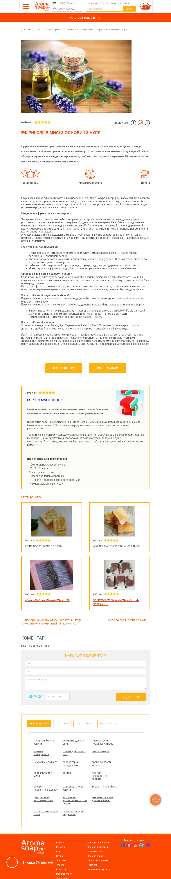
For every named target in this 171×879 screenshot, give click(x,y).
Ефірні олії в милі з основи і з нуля (112, 30)
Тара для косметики (98, 845)
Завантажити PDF (63, 368)
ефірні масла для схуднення (121, 794)
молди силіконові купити (44, 742)
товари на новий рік (96, 781)
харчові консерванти (119, 742)
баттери (90, 765)
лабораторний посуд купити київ (94, 743)
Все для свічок (95, 840)
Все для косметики (97, 832)
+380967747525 (65, 3)
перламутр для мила (69, 767)
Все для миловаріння (98, 827)
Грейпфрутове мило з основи (43, 546)
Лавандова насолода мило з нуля (47, 599)
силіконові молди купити (70, 781)
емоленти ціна (68, 754)
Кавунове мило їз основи (44, 400)
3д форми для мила (94, 756)
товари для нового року (41, 756)
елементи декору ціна (70, 742)
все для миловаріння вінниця (119, 768)
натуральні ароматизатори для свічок (43, 796)
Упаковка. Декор (96, 836)
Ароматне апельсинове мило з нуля (116, 546)
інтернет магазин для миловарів (70, 794)
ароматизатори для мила (95, 794)
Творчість (92, 849)
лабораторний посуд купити (120, 756)
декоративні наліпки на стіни (121, 781)
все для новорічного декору (41, 782)
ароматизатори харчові (43, 767)
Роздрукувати (107, 368)
